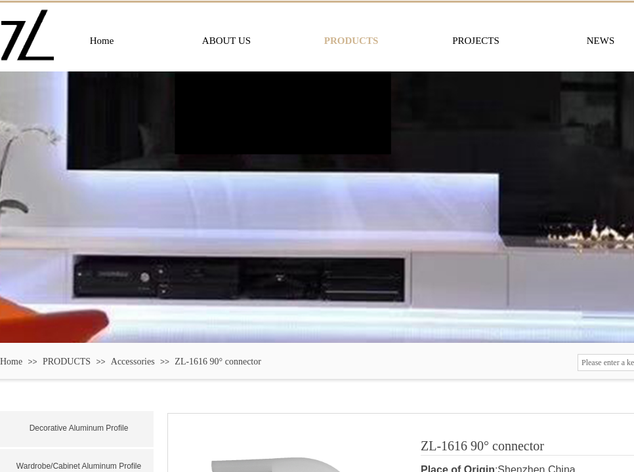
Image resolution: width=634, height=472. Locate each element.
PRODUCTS (67, 361)
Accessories (133, 361)
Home (11, 361)
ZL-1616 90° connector (218, 361)
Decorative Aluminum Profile (79, 428)
